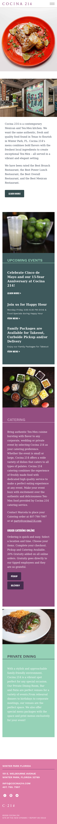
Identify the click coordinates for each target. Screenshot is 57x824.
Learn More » (14, 293)
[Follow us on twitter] (16, 795)
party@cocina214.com (27, 520)
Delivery (15, 585)
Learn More (15, 193)
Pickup (14, 576)
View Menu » (13, 318)
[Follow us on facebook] (4, 795)
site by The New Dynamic (15, 818)
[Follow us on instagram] (10, 795)
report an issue (37, 818)
